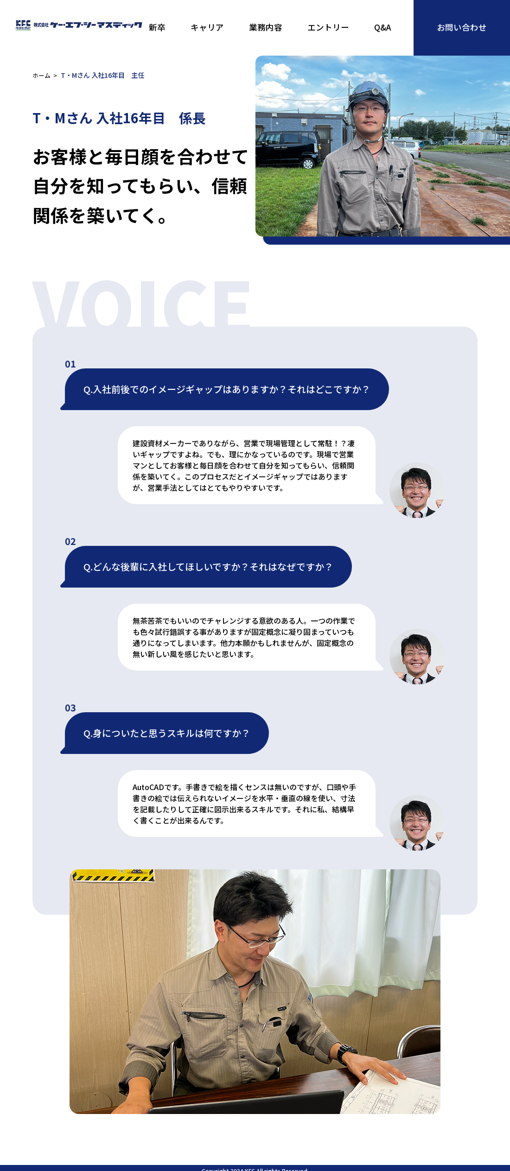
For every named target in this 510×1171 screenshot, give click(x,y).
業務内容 (265, 27)
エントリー (328, 27)
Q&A (382, 27)
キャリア (207, 27)
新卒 (157, 27)
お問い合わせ (462, 27)
